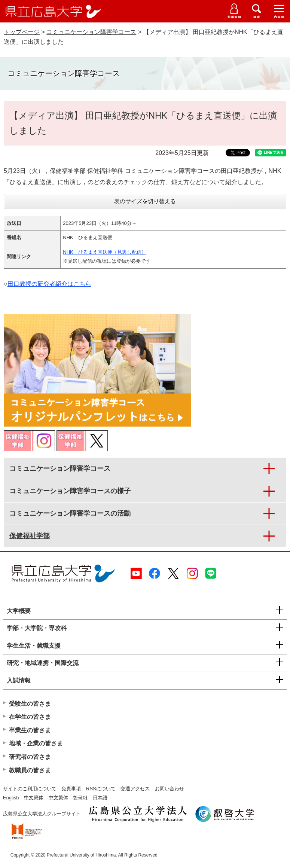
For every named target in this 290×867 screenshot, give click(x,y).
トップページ (22, 32)
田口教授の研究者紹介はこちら (49, 284)
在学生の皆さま (30, 717)
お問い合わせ (169, 788)
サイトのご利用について (30, 788)
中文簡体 (33, 797)
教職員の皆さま (30, 770)
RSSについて (101, 788)
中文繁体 (58, 797)
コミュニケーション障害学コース (91, 32)
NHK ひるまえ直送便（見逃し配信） (104, 252)
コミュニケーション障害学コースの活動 (70, 513)
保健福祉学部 (29, 536)
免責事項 (71, 788)
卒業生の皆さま (30, 730)
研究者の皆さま (30, 757)
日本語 (100, 797)
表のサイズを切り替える (145, 201)
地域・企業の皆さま (36, 743)
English (11, 797)
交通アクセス (135, 788)
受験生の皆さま (30, 703)
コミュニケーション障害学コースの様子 (70, 491)
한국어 (80, 797)
